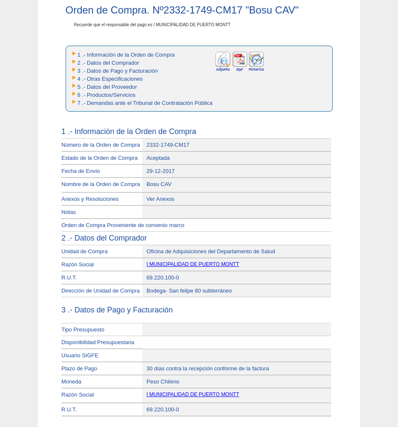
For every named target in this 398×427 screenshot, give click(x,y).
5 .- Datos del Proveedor (107, 87)
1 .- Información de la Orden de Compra (126, 55)
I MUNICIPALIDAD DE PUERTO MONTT (192, 264)
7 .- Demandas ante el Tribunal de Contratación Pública (145, 103)
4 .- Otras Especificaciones (110, 79)
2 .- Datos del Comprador (108, 63)
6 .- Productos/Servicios (106, 95)
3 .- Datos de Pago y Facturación (117, 71)
